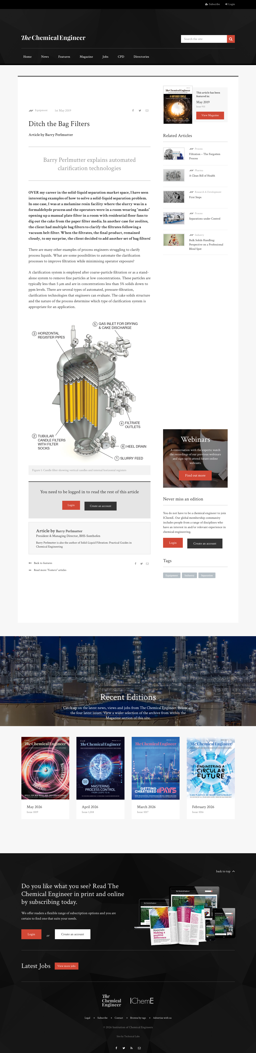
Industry (199, 228)
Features (55, 57)
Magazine (74, 57)
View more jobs (68, 962)
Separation (209, 567)
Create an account (100, 505)
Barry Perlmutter (72, 529)
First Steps (196, 194)
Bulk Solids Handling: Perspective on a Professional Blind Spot (207, 237)
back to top (223, 870)
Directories (118, 57)
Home (25, 57)
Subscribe (212, 4)
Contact (117, 1014)
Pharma (199, 168)
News (40, 57)
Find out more (195, 468)
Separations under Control (206, 213)
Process (199, 148)
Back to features (43, 562)
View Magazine (210, 114)
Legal (84, 1014)
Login (230, 4)
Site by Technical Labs (128, 1032)
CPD (101, 57)
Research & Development (208, 188)
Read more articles (50, 569)
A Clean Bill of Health (202, 174)
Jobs (90, 57)
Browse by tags (138, 1014)
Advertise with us (164, 1014)
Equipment (42, 109)
